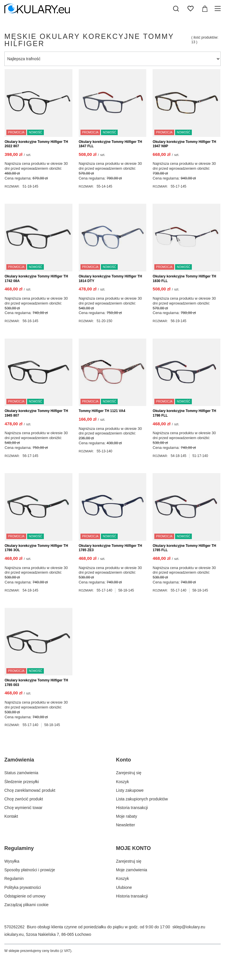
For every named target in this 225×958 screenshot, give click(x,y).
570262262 (14, 927)
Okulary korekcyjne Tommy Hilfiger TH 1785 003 (36, 682)
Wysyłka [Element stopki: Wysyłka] (11, 861)
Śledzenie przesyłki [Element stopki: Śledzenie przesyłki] (21, 781)
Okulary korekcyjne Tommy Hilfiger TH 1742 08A (36, 278)
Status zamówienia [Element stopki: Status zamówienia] (21, 772)
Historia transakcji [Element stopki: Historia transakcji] (132, 807)
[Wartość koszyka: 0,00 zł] (205, 8)
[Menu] (218, 8)
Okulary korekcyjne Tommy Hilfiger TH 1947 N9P (184, 144)
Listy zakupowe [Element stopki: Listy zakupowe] (130, 790)
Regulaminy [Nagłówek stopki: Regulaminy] (19, 848)
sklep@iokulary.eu (188, 927)
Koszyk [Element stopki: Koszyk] (122, 781)
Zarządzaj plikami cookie (26, 904)
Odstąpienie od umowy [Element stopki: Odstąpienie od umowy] (24, 896)
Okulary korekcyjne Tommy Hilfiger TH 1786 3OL (36, 548)
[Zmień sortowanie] (112, 59)
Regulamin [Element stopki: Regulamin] (14, 878)
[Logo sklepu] (37, 8)
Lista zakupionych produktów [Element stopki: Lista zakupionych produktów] (142, 799)
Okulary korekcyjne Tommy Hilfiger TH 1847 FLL (110, 144)
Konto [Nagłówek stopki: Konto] (123, 760)
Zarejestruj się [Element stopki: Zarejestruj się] (128, 772)
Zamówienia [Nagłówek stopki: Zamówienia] (19, 760)
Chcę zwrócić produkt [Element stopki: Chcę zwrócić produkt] (23, 799)
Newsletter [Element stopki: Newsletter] (125, 825)
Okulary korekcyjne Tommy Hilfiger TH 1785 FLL (184, 548)
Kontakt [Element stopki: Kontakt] (11, 816)
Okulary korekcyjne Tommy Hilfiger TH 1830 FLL (184, 278)
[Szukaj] (176, 8)
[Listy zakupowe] (190, 8)
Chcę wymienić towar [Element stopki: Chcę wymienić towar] (23, 807)
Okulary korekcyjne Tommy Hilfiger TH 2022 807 (36, 144)
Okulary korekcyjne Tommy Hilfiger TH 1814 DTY (110, 278)
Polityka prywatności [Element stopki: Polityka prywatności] (22, 887)
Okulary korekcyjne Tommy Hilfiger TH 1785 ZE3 (110, 548)
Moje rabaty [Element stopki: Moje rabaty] (126, 816)
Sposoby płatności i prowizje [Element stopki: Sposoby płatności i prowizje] (29, 870)
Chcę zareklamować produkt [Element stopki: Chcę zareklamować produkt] (29, 790)
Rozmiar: (12, 186)
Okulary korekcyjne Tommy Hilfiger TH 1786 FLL (184, 413)
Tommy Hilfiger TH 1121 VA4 (102, 411)
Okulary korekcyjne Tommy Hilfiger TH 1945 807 (36, 413)
